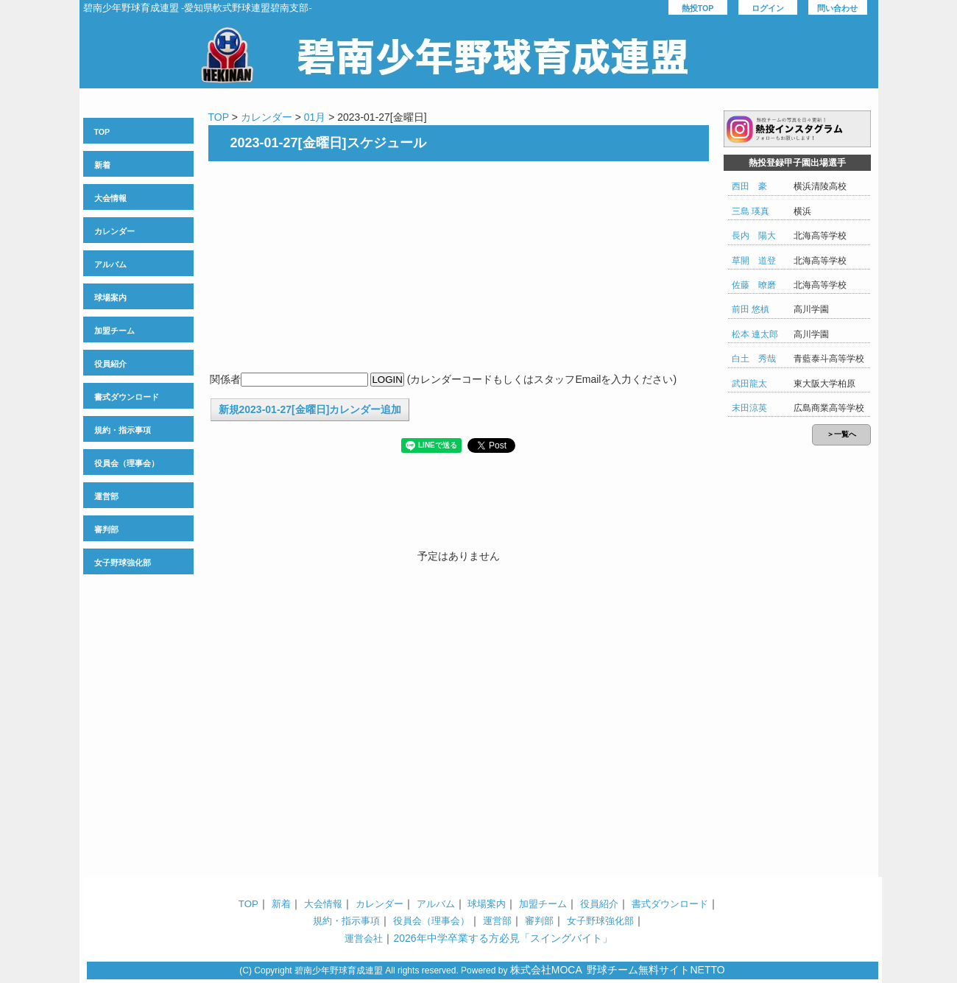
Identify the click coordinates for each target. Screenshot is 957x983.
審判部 (106, 529)
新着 (102, 165)
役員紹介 (110, 363)
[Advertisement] (458, 268)
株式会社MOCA (546, 970)
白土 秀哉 (754, 358)
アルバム (110, 264)
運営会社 (364, 938)
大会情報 (110, 198)
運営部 (106, 496)
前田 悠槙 (750, 309)
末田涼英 (749, 408)
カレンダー (114, 231)
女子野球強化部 (122, 562)
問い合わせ (837, 8)
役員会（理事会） (126, 463)
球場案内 (110, 297)
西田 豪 (749, 186)
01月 (315, 117)
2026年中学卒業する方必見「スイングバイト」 (502, 938)
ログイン (768, 8)
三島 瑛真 (750, 211)
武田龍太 (749, 383)
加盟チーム (114, 330)
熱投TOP (698, 8)
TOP (102, 131)
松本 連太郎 (755, 334)
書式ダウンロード (126, 396)
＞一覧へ (841, 434)
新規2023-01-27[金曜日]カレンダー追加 (310, 409)
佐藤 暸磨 (754, 285)
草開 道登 (754, 261)
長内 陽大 (754, 235)
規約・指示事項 (122, 430)
